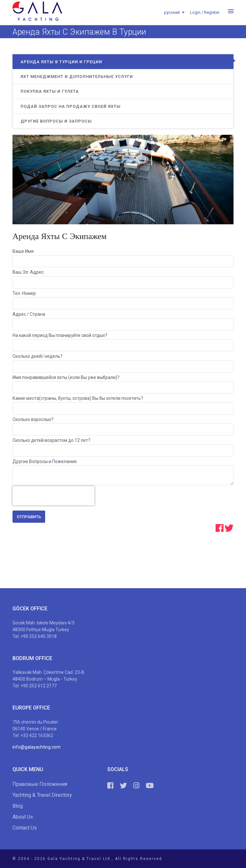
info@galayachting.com (36, 747)
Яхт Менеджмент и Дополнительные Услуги (76, 76)
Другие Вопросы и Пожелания (44, 461)
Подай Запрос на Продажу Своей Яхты (70, 106)
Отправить (29, 516)
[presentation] (53, 495)
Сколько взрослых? (32, 419)
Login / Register (204, 12)
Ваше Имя (23, 251)
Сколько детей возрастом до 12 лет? (51, 440)
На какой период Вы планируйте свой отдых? (59, 335)
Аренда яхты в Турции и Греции (61, 61)
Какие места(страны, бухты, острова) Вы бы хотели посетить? (77, 398)
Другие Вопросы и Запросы (56, 121)
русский (172, 12)
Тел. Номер (24, 293)
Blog (17, 806)
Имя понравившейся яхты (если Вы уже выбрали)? (65, 377)
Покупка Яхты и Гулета (49, 91)
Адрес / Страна (28, 314)
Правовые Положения (39, 784)
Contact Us (24, 828)
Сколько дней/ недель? (37, 356)
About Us (22, 817)
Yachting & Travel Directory (42, 795)
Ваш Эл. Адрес (28, 272)
